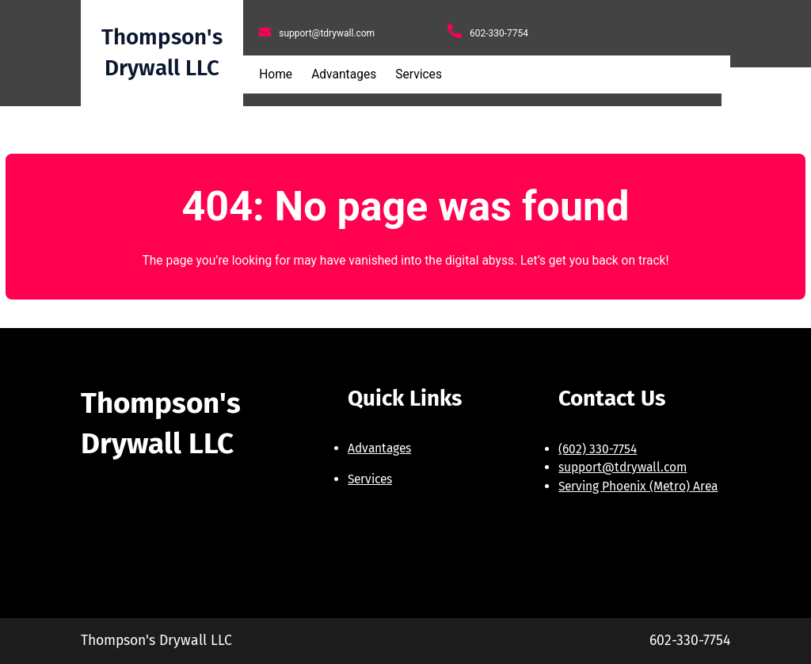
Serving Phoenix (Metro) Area (638, 486)
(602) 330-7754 (597, 448)
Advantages (379, 448)
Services (370, 479)
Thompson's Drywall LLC (156, 640)
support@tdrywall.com (622, 467)
